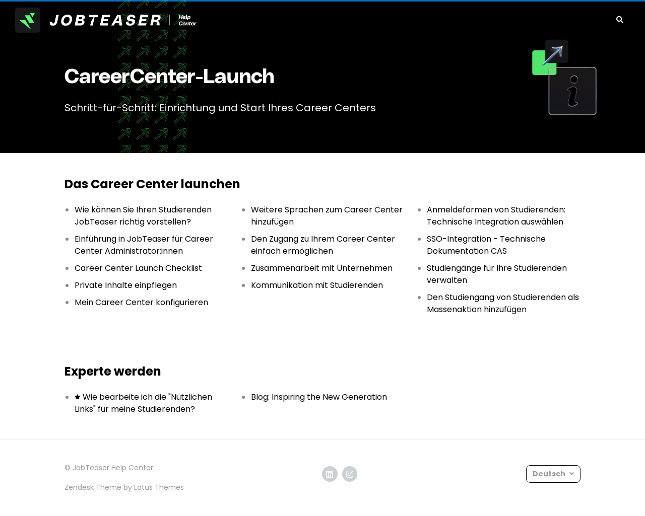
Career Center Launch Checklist (138, 268)
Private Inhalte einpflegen (126, 285)
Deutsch (550, 474)
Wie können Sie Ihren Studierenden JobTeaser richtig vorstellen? (143, 216)
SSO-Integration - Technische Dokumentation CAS (486, 245)
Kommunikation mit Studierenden (317, 285)
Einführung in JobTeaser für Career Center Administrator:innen (144, 245)
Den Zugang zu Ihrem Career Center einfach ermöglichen (323, 245)
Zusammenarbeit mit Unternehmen (322, 268)
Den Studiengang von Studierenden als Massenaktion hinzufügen (503, 303)
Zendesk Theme (92, 487)
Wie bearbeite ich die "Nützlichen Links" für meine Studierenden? (143, 403)
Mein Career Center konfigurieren (141, 302)
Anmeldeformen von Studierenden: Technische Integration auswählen (496, 216)
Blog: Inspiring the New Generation (319, 397)
